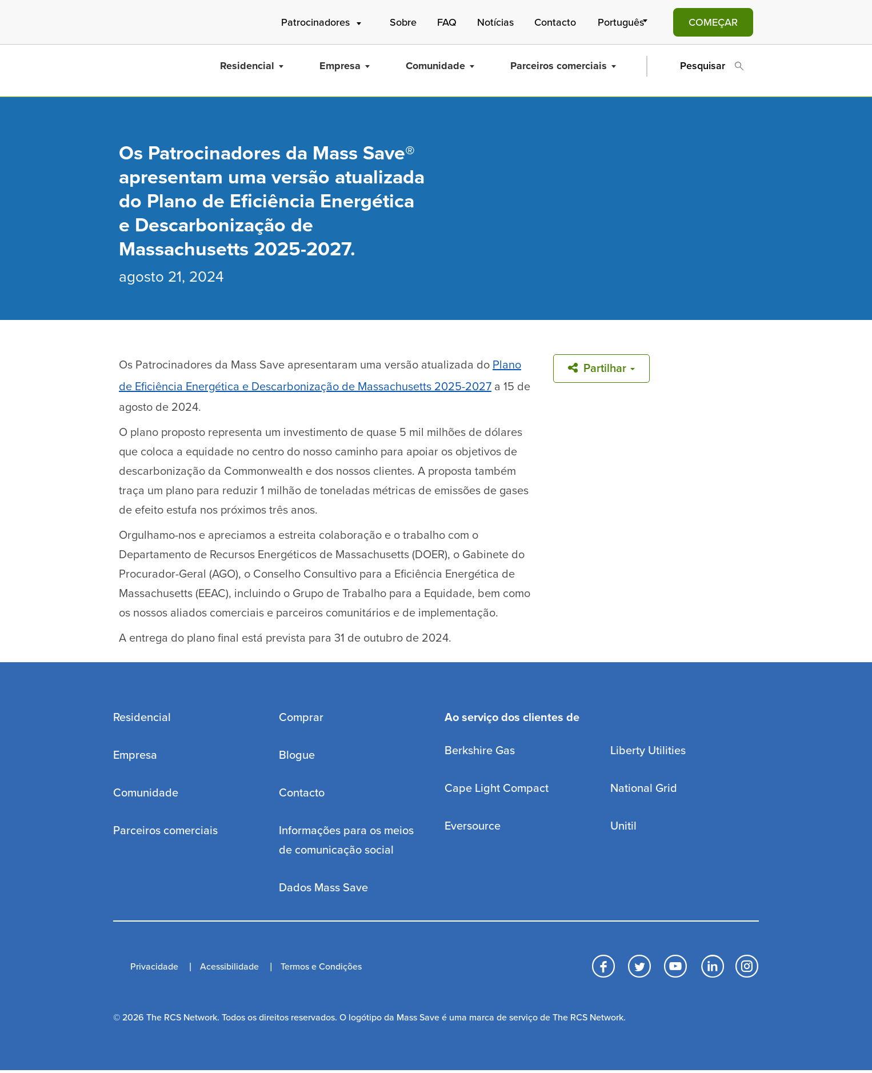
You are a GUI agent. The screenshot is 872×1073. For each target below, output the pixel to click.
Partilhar (601, 368)
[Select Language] (624, 22)
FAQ (447, 22)
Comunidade (440, 65)
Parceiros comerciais (563, 65)
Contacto (555, 22)
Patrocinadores (322, 22)
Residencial (251, 65)
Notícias (495, 22)
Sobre (403, 22)
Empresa (344, 65)
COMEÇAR (713, 22)
